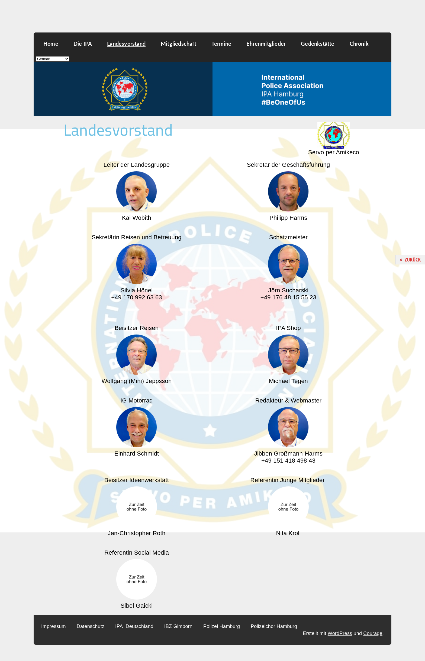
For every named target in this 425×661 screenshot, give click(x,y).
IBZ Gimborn (178, 626)
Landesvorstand (126, 43)
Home (50, 43)
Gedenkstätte (317, 43)
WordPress (340, 633)
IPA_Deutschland (134, 626)
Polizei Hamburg (221, 626)
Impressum (53, 626)
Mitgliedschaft (178, 43)
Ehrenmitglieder (266, 43)
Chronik (359, 43)
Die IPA (82, 43)
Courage (372, 633)
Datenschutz (90, 626)
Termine (221, 43)
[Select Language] (52, 58)
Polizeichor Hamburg (274, 626)
